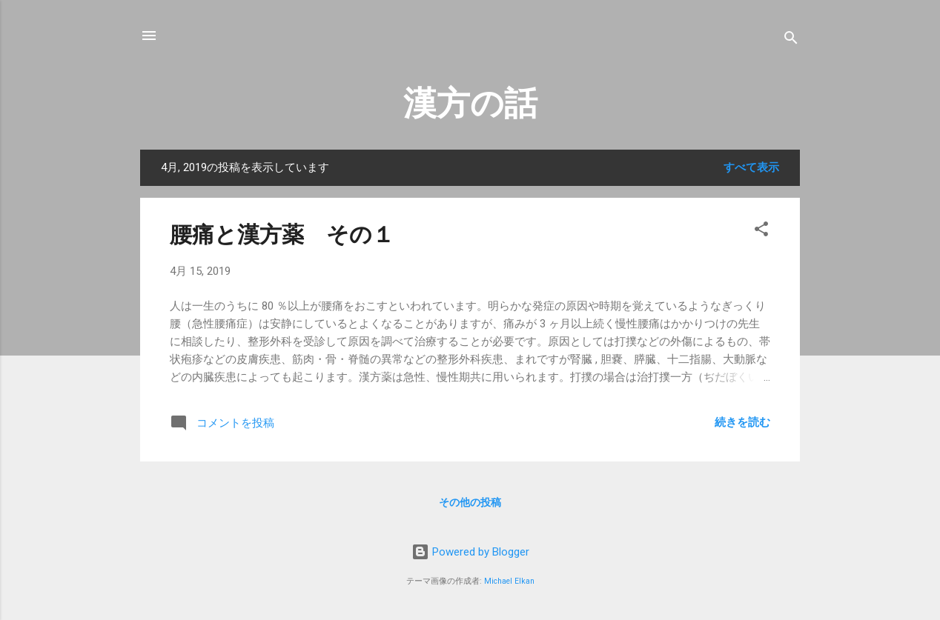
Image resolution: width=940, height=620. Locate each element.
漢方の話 (470, 103)
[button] (761, 231)
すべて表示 (751, 167)
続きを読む (742, 422)
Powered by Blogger (470, 552)
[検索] (791, 40)
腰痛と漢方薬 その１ (282, 234)
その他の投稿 (470, 502)
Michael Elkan (509, 581)
